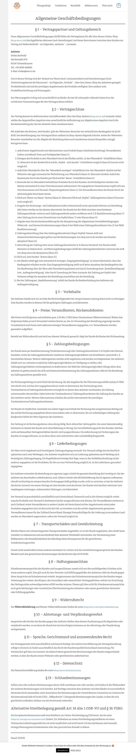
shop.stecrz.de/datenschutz (67, 669)
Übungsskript (44, 5)
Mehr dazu (76, 750)
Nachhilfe (75, 5)
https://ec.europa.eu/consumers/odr (28, 718)
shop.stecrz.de (19, 39)
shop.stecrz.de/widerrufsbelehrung (101, 606)
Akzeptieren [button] (63, 750)
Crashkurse (60, 5)
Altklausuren (91, 5)
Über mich (107, 5)
